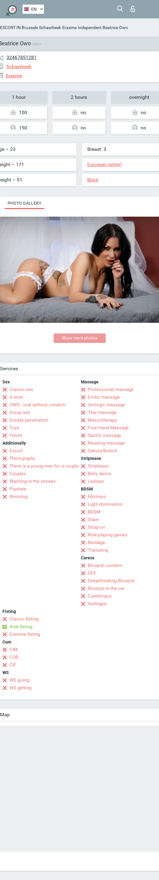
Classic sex (21, 389)
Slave (93, 519)
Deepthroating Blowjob (111, 581)
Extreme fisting (24, 634)
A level (16, 397)
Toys (14, 428)
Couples (17, 473)
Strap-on (96, 527)
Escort (16, 450)
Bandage (96, 542)
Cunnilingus (100, 596)
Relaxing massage (106, 443)
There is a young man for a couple (44, 466)
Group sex (19, 412)
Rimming (18, 496)
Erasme (69, 27)
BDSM (94, 512)
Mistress (97, 496)
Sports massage (104, 435)
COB (13, 657)
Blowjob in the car (106, 588)
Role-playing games (108, 535)
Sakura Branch (102, 450)
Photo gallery (24, 203)
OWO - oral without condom (37, 405)
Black (93, 180)
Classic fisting (23, 619)
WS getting (20, 688)
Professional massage (111, 389)
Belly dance (99, 473)
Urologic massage (106, 405)
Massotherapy (102, 420)
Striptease (98, 466)
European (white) (104, 164)
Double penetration (28, 420)
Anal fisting (20, 626)
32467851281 (21, 57)
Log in (133, 9)
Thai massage (102, 412)
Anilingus (97, 603)
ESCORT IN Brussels (19, 27)
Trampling (98, 550)
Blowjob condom (105, 565)
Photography (22, 458)
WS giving (19, 680)
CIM (13, 649)
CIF (12, 665)
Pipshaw (18, 489)
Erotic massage (104, 397)
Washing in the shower (32, 481)
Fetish (15, 435)
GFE (92, 573)
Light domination (105, 504)
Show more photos (79, 337)
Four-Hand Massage (108, 428)
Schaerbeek (50, 27)
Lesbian (96, 481)
